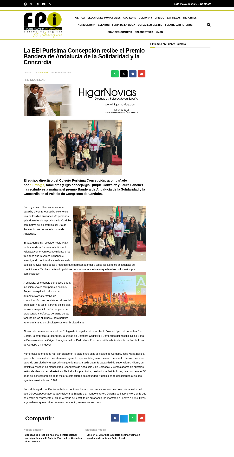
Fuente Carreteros (179, 25)
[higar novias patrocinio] (85, 100)
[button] (209, 26)
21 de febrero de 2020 (60, 73)
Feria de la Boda (123, 25)
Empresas (174, 18)
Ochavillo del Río (150, 25)
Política (79, 18)
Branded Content (119, 33)
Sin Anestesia (144, 33)
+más (159, 33)
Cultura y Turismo (151, 18)
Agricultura (86, 25)
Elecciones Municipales (104, 18)
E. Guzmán (43, 73)
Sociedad (129, 18)
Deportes (190, 18)
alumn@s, (37, 186)
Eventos (104, 25)
